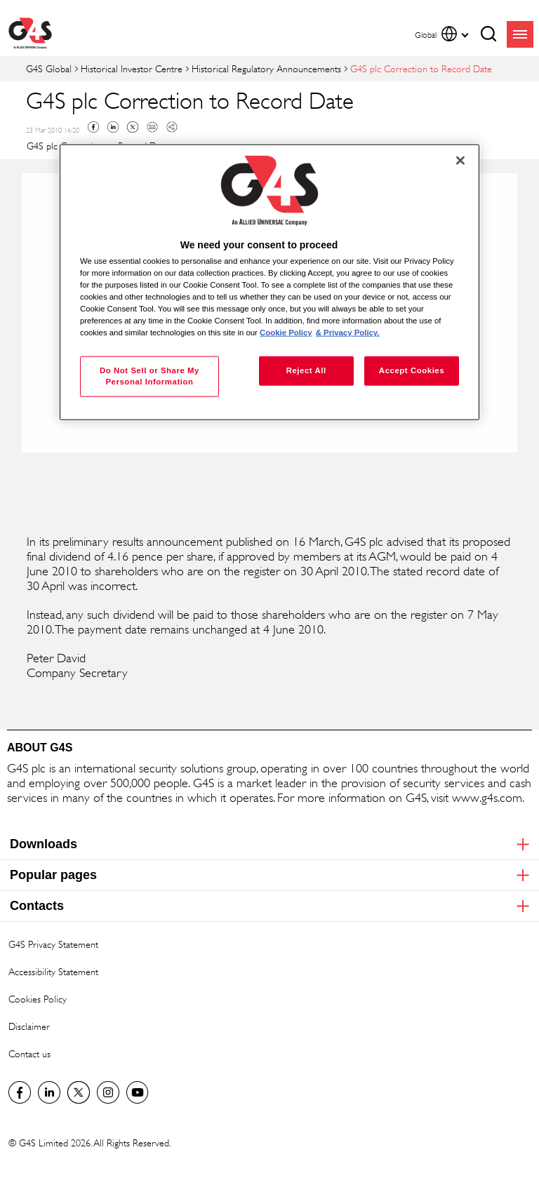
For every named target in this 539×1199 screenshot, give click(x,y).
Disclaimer (29, 1026)
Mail (152, 127)
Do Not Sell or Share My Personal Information (149, 376)
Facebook (93, 127)
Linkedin (113, 127)
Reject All (306, 370)
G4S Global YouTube (137, 1092)
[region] (269, 282)
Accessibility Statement (53, 971)
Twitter (132, 127)
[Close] (460, 160)
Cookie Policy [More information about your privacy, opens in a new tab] (286, 332)
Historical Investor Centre (131, 68)
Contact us (29, 1053)
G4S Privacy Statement (53, 944)
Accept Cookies (411, 370)
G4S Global (49, 68)
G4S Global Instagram (108, 1092)
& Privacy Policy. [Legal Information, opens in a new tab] (348, 332)
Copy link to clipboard (172, 127)
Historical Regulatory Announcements (266, 68)
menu (520, 34)
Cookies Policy (37, 999)
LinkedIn (49, 1092)
